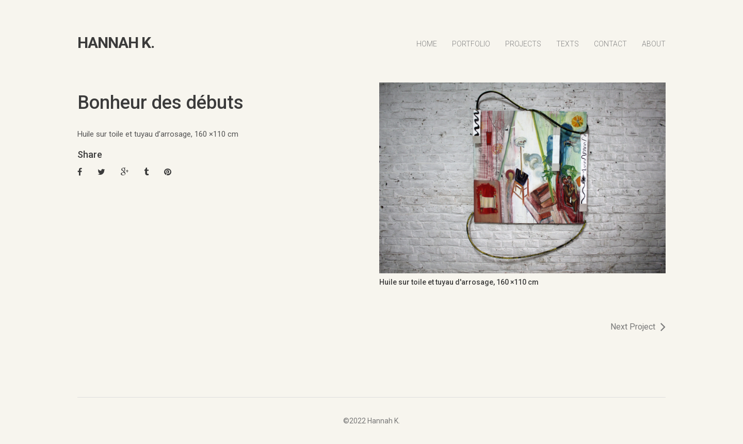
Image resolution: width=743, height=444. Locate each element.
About (654, 44)
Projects (523, 44)
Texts (567, 44)
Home (426, 44)
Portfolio (471, 44)
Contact (610, 44)
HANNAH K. (115, 43)
